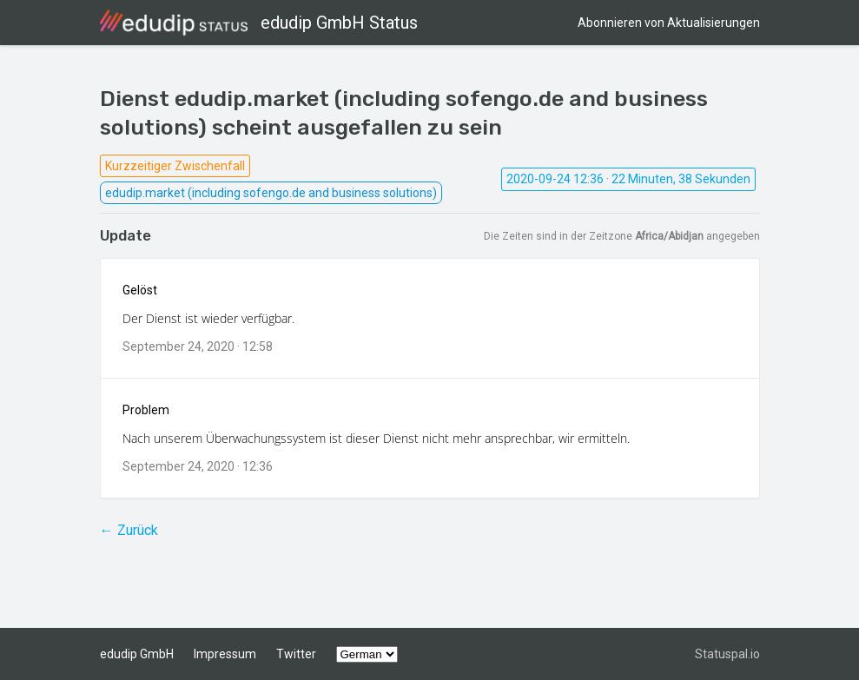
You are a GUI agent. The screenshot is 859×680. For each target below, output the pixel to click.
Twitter (296, 654)
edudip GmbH (137, 654)
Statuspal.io (727, 654)
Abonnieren (669, 23)
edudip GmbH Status (259, 23)
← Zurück (129, 530)
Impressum (225, 654)
